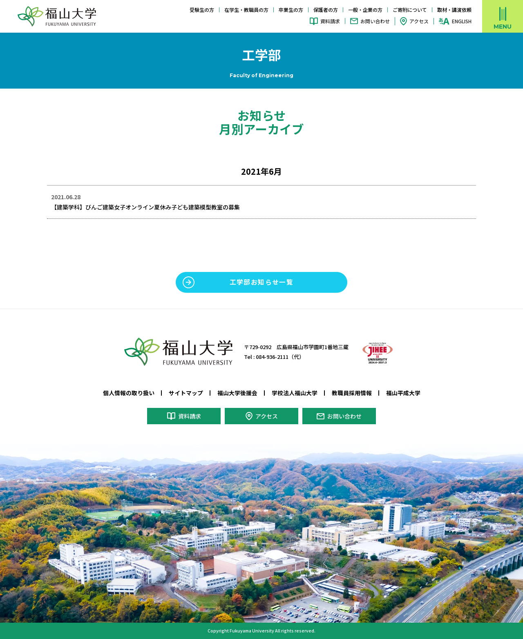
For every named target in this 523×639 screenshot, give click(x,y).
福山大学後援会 (237, 393)
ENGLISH (462, 21)
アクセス (419, 21)
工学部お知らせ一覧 (262, 282)
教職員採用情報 (352, 393)
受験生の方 (202, 9)
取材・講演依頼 (454, 9)
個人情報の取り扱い (128, 393)
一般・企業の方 (365, 9)
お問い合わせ (375, 21)
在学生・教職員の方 (246, 9)
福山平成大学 (403, 393)
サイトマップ (186, 393)
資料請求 (330, 21)
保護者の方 (325, 9)
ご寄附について (410, 9)
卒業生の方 (291, 9)
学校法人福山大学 (294, 393)
